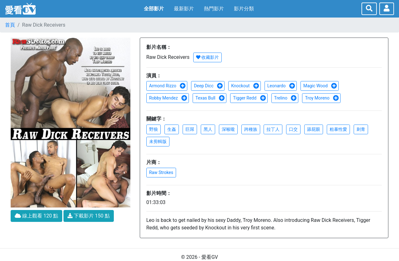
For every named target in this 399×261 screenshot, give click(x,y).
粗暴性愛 (338, 129)
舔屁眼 (313, 129)
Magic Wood (320, 85)
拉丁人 (273, 129)
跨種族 (250, 129)
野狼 (153, 129)
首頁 (10, 25)
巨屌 (189, 129)
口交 (293, 129)
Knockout (245, 85)
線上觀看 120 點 (36, 216)
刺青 (360, 129)
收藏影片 (207, 57)
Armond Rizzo (167, 85)
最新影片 (184, 9)
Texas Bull (210, 97)
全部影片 (154, 9)
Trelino (285, 97)
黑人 (208, 129)
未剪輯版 (158, 141)
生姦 (171, 129)
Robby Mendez (168, 97)
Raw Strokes (161, 172)
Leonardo (281, 85)
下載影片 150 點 (89, 216)
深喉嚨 (228, 129)
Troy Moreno (322, 97)
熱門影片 (214, 9)
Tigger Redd (249, 97)
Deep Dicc (208, 85)
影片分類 (244, 9)
